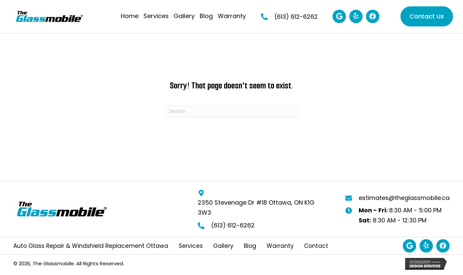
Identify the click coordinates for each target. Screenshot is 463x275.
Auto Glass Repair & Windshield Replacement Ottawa (90, 246)
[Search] (231, 111)
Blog (250, 246)
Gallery (223, 246)
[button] (339, 16)
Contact (316, 246)
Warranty (280, 246)
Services (191, 246)
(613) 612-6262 (296, 16)
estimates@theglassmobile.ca (404, 198)
